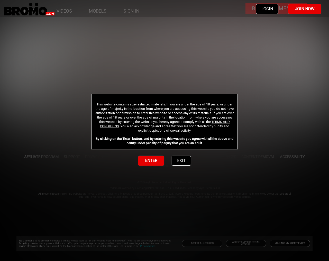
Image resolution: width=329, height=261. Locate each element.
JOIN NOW (304, 8)
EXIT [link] (181, 160)
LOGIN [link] (267, 8)
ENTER (151, 160)
